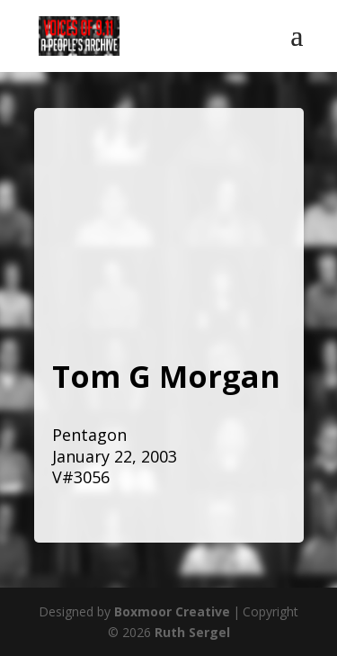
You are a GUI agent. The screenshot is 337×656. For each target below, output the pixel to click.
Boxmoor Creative (172, 611)
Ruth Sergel (192, 632)
